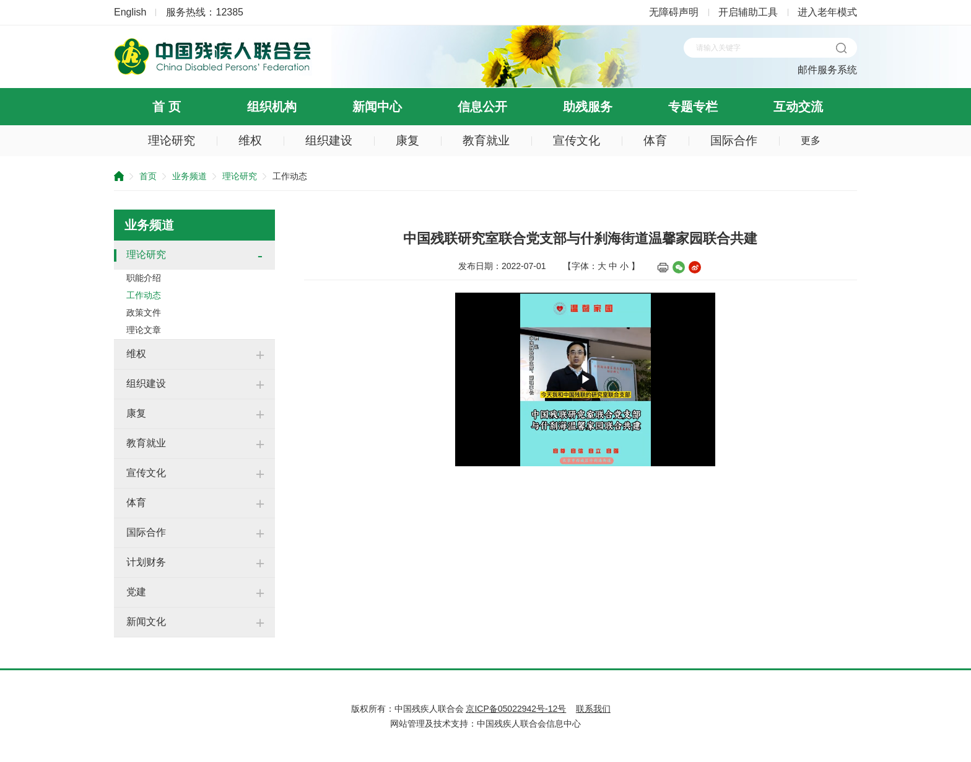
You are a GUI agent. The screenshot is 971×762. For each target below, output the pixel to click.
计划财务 (146, 562)
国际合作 (733, 140)
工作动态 (143, 295)
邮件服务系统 (827, 69)
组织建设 (328, 140)
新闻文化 (146, 621)
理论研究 (171, 140)
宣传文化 (576, 140)
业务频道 (189, 176)
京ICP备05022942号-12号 (516, 709)
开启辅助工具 (748, 12)
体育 (655, 140)
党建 (136, 592)
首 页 (166, 106)
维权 (250, 140)
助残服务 (587, 106)
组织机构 (272, 106)
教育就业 (486, 140)
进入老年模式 (827, 12)
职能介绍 (143, 278)
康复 (407, 140)
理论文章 (143, 330)
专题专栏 (693, 106)
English (130, 12)
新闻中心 (377, 106)
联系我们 (593, 709)
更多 (811, 140)
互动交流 (798, 106)
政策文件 (143, 312)
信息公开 (482, 106)
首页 (148, 176)
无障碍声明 (674, 12)
